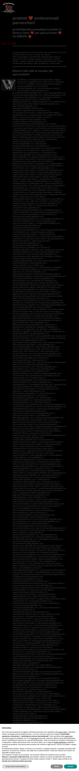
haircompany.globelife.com (24, 362)
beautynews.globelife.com (24, 155)
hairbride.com (39, 356)
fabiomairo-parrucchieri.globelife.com (50, 276)
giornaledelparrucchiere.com (25, 320)
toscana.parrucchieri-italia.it (48, 694)
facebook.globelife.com (44, 278)
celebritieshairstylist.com (23, 199)
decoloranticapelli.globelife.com (26, 243)
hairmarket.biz (60, 384)
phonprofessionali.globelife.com (26, 555)
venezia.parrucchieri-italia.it (24, 731)
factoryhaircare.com (21, 281)
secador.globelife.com (22, 638)
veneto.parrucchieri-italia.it (50, 729)
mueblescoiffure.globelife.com (25, 466)
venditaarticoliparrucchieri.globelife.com (30, 716)
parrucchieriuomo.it (21, 530)
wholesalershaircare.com (23, 751)
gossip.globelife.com (46, 336)
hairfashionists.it (38, 378)
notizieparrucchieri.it (50, 475)
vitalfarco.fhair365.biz (55, 745)
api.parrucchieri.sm (37, 115)
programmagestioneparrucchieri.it (27, 588)
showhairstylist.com (21, 645)
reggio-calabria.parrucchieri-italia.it (35, 597)
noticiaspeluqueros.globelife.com (45, 471)
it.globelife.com (43, 415)
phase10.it (41, 550)
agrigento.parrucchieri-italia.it (25, 99)
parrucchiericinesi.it (38, 513)
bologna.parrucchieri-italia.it (25, 166)
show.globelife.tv (53, 643)
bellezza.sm (58, 157)
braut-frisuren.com (20, 168)
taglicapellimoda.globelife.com (48, 667)
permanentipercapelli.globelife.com (28, 543)
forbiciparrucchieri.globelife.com (26, 296)
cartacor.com (52, 188)
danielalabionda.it (55, 239)
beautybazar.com (37, 148)
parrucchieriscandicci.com (24, 528)
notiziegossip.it (58, 473)
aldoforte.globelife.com (42, 102)
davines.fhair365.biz (21, 241)
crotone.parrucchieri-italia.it (51, 236)
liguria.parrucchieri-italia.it (24, 429)
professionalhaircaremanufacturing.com (30, 583)
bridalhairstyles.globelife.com (49, 170)
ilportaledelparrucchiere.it (24, 409)
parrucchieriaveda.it (44, 510)
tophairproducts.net (21, 687)
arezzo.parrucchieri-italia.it (31, 117)
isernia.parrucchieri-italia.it (24, 415)
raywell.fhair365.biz (46, 594)
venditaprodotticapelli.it (54, 725)
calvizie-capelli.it (49, 177)
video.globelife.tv (38, 738)
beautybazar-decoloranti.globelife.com (29, 142)
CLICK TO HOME (8, 44)
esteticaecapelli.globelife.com (25, 267)
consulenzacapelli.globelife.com (26, 225)
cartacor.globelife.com (41, 190)
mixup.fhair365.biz (20, 455)
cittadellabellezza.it (52, 210)
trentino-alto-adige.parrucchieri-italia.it (32, 699)
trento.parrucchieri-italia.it (47, 700)
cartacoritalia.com (20, 192)
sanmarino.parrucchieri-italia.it (44, 627)
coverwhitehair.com (21, 232)
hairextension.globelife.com (42, 369)
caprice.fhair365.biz (53, 183)
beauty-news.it (19, 139)
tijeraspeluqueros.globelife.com (26, 676)
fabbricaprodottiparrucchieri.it (47, 274)
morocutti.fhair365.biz (29, 464)
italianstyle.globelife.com (23, 418)
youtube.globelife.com (40, 756)
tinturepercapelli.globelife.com (50, 680)
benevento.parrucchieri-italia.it (50, 159)
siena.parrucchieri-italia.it (23, 650)
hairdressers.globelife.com (36, 365)
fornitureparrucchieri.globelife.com (34, 298)
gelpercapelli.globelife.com (24, 318)
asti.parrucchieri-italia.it (24, 128)
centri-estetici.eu (42, 199)
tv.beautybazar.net (33, 705)
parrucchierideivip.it (21, 517)
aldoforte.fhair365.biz (22, 102)
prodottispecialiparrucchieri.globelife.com (30, 581)
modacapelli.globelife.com (24, 460)
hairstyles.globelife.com (23, 400)
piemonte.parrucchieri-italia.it (25, 561)
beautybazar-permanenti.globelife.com (30, 145)
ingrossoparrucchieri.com (23, 413)
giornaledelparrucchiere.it (50, 320)
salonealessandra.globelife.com (47, 625)
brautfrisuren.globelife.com (41, 168)
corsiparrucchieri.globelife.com (26, 230)
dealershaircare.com (40, 241)
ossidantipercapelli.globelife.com (52, 488)
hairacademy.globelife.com (48, 353)
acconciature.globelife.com (54, 93)
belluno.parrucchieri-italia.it (24, 159)
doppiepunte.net (52, 250)
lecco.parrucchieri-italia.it (23, 426)
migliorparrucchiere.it (35, 451)
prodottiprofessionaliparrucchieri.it (27, 579)
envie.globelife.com (37, 263)
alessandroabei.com (49, 104)
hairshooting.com (47, 393)
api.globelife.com (20, 115)
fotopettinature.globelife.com (51, 303)
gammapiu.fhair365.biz (53, 314)
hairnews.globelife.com (48, 389)
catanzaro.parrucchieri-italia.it (32, 197)
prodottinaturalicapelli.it (31, 574)
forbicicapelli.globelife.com (47, 294)
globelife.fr (41, 327)
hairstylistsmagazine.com (55, 404)
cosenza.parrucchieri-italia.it (53, 230)
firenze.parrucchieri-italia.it (38, 292)
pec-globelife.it (36, 532)
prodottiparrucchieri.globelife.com (28, 577)
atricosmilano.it (59, 128)
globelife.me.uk (19, 329)
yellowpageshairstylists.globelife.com (28, 753)
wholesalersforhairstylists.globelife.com (29, 749)
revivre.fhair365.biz (51, 603)
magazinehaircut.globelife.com (52, 435)
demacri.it (45, 247)
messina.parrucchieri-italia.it (41, 448)
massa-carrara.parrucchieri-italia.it (27, 444)
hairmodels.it (18, 389)
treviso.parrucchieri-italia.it (24, 703)
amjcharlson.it (43, 110)
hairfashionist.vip (51, 376)
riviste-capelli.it (46, 614)
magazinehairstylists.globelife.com (28, 437)
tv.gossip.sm (30, 707)
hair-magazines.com (49, 351)
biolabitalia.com (42, 163)
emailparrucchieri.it (53, 256)
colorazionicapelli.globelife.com (26, 219)
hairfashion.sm (42, 371)
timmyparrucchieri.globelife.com (26, 678)
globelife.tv (55, 329)
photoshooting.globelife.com (25, 557)
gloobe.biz (37, 331)
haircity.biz (43, 358)
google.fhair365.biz (21, 334)
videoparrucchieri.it (50, 740)
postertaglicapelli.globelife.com (26, 570)
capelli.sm (57, 181)
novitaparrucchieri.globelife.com (26, 482)
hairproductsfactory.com (33, 391)
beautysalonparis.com (46, 155)
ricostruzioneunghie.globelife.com (27, 605)
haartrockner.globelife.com (24, 349)
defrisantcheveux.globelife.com (26, 247)
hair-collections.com (45, 349)
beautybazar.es (19, 150)
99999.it (31, 84)
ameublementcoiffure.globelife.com (28, 108)
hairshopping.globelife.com (24, 395)
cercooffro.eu (55, 201)
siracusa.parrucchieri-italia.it (48, 650)
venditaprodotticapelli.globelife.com (28, 725)
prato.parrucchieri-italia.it (23, 572)
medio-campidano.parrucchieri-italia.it (36, 446)
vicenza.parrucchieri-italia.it (49, 736)
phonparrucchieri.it (49, 552)
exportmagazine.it (50, 270)
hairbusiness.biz (54, 356)
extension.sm (18, 272)
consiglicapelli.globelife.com (48, 223)
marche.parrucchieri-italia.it (50, 442)
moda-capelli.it (55, 455)
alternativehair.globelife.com (25, 106)
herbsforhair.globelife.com (25, 407)
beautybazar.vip (49, 152)
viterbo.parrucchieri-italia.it (24, 747)
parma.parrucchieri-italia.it (24, 501)
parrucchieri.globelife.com (24, 508)
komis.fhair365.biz (20, 420)
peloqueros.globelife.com (23, 537)
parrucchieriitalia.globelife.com (46, 521)
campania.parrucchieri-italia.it (25, 179)
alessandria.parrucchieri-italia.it (26, 104)
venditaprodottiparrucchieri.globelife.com (30, 727)
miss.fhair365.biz (27, 453)
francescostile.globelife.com (25, 307)
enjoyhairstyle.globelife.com (25, 261)
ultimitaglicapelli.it (34, 709)
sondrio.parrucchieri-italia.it (24, 654)
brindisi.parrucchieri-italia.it (24, 172)
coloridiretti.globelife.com (23, 221)
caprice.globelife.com (22, 186)
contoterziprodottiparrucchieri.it (26, 228)
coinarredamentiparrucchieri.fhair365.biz (38, 214)
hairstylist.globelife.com (23, 402)
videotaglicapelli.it (47, 742)
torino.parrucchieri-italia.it (23, 694)
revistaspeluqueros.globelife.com (27, 603)
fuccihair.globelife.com (22, 314)
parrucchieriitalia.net (21, 524)
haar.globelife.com (46, 345)
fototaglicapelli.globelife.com (53, 305)
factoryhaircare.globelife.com (43, 281)
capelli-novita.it (26, 181)
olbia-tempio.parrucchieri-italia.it (26, 486)
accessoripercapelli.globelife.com (27, 93)
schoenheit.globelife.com (48, 632)
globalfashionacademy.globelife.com (28, 325)
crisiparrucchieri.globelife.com (25, 236)
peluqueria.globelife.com (46, 537)
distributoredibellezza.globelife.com (28, 250)
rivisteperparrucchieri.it (22, 619)
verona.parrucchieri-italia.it (48, 733)
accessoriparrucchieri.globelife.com (32, 91)
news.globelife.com (21, 471)
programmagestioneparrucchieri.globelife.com (32, 585)
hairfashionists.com (21, 378)
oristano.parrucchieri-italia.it (25, 488)
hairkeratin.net (59, 380)
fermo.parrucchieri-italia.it (52, 285)
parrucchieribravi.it (21, 513)
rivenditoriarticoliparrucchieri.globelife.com (31, 612)
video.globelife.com (21, 738)
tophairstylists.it (44, 691)
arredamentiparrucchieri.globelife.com (29, 119)
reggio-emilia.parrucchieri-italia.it (52, 599)
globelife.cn (50, 325)
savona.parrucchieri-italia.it (24, 632)
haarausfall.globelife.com (23, 347)
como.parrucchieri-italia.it (23, 223)
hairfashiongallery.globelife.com (47, 373)
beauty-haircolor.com (55, 137)
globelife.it (52, 327)
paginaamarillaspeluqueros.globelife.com (30, 495)
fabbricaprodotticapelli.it (23, 274)
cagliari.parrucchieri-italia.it (24, 175)
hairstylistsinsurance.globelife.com (27, 404)
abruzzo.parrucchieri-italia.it (48, 84)
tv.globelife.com (49, 705)
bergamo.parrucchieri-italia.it (25, 161)
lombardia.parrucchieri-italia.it (47, 431)
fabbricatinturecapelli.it (22, 276)
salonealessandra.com (22, 625)
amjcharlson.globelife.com (24, 110)
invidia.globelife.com (44, 413)
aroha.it (47, 117)
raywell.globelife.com (22, 596)
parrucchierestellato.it (22, 504)
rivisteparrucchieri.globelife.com (39, 616)
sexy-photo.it (24, 641)
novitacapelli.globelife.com (24, 479)
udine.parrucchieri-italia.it (48, 707)
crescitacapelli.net (46, 234)
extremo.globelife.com (35, 272)
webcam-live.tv (43, 747)
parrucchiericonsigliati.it (23, 515)
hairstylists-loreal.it (42, 402)
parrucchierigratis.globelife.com (47, 519)
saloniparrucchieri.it (21, 627)
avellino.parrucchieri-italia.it (54, 130)
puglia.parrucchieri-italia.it (54, 588)
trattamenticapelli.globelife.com (26, 698)
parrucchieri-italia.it (51, 506)
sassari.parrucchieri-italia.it (50, 630)
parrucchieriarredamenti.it (24, 510)
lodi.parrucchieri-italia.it (23, 431)
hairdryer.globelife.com (46, 367)
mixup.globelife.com (38, 455)
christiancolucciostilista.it (46, 205)
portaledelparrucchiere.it (30, 568)
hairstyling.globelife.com (44, 400)
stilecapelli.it (33, 663)
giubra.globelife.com (39, 323)
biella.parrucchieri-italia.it (23, 163)
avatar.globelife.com (22, 130)
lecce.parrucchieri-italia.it (46, 424)
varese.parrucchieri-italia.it (24, 714)
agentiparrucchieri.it (51, 97)
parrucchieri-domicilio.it (43, 504)
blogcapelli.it (56, 163)
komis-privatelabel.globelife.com (49, 418)
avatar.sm (37, 130)
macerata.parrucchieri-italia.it (25, 435)
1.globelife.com (34, 82)
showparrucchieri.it (21, 647)
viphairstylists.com (37, 745)
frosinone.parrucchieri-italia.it (48, 312)
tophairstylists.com (37, 689)
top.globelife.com (20, 685)
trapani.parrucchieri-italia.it (53, 696)
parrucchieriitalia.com (22, 521)
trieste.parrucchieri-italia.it (48, 703)
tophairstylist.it (37, 687)
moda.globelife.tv (35, 457)
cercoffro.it (43, 201)
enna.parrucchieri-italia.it (48, 261)
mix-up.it (39, 453)
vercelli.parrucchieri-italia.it (24, 733)
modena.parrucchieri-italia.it (49, 460)
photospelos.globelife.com (49, 557)
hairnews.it (17, 391)
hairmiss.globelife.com (23, 387)
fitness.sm (55, 292)
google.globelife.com (40, 334)
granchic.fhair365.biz (22, 338)
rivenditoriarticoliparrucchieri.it (25, 614)
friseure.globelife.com (22, 309)
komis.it (52, 420)
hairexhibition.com (20, 369)
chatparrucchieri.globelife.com (26, 203)
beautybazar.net (19, 152)
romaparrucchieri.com (22, 621)
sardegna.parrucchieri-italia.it (25, 630)
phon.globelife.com (56, 550)
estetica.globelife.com (22, 265)
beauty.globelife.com (36, 139)
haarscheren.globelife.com (47, 347)
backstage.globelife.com (24, 133)
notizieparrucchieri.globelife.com (27, 475)
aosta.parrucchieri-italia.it (48, 113)
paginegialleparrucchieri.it (24, 499)
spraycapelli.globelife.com (24, 658)
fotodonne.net (31, 303)
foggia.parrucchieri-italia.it (24, 294)
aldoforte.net (59, 102)
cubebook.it (18, 239)
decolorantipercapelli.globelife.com (27, 245)
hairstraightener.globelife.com (25, 398)
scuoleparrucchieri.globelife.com (46, 636)
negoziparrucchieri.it (43, 468)
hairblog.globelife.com (22, 356)
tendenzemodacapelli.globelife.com (28, 672)
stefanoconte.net (44, 661)
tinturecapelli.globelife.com (24, 680)
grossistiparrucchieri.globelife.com (27, 342)
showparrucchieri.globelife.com (44, 645)
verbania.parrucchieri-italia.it (50, 731)
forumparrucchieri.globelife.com (26, 300)
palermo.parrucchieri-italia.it (48, 499)
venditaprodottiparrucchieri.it (25, 729)
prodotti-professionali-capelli (40, 80)
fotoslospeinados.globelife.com (26, 305)
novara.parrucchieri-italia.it (45, 477)
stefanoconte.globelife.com (24, 661)
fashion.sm (35, 285)
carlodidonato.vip (20, 188)
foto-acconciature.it (49, 300)
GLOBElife (21, 80)
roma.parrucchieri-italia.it (44, 619)
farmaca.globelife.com (48, 283)
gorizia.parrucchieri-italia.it (24, 336)
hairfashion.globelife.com (23, 371)
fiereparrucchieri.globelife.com (26, 289)
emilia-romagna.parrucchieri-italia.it (28, 258)
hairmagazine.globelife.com (40, 384)
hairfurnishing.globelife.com (24, 380)
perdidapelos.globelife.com (50, 539)
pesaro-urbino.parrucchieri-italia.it (27, 548)
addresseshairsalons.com (54, 95)
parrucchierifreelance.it (22, 519)
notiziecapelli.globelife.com (38, 473)
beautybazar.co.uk (20, 148)
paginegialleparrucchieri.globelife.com (29, 497)
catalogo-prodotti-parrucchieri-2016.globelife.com (37, 193)
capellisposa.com (36, 183)
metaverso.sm (19, 451)
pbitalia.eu (24, 532)
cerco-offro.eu (57, 199)
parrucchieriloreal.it (40, 524)
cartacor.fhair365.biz (21, 190)
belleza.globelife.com (22, 157)
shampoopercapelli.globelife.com (46, 641)
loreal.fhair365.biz (20, 433)
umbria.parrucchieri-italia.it (54, 709)
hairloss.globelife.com (41, 382)
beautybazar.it (47, 150)
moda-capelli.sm (20, 457)
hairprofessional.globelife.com (25, 393)
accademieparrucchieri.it (48, 88)
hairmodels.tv (31, 389)
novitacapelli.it (43, 479)
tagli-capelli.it (46, 665)
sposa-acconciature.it (43, 656)
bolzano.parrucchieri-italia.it (50, 166)
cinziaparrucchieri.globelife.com (26, 208)
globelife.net (32, 329)
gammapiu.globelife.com (23, 316)
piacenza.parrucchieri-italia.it (25, 559)
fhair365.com (54, 287)
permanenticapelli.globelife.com (26, 541)
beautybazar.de (53, 148)
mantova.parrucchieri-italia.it (25, 442)
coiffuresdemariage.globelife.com (48, 212)
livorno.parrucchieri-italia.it (47, 429)
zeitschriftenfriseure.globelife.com (27, 758)
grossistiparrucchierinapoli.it (25, 345)
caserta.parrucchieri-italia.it (41, 192)
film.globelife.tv (19, 292)
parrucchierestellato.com (47, 501)
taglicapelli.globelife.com (23, 667)
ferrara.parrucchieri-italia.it (24, 287)
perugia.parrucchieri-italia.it (49, 546)
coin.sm (16, 214)
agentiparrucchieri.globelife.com (27, 97)
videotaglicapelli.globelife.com (25, 742)
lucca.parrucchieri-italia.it (40, 433)
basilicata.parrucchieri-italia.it (32, 137)
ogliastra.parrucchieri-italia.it (48, 484)
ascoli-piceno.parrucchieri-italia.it (52, 126)
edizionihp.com (19, 254)
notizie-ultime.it (19, 473)
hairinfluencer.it (44, 380)
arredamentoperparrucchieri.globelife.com (31, 124)
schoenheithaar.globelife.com (25, 634)
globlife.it (28, 331)
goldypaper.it (58, 331)
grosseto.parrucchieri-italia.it (44, 338)
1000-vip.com (48, 82)
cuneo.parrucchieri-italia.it (35, 239)
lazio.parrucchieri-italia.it (23, 424)
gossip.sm (60, 336)
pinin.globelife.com (37, 563)
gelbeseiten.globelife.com (46, 316)
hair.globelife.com (20, 353)
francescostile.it (45, 307)
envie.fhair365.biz (20, 263)
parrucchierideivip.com (44, 515)
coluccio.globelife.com (45, 221)
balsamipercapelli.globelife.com (49, 133)
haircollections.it (39, 360)
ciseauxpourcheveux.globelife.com (27, 210)
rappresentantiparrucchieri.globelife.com (30, 592)
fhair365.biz (42, 287)
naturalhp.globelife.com (23, 468)
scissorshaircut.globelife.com (51, 634)
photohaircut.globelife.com (53, 555)
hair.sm (32, 353)
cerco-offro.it (18, 201)
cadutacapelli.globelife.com (49, 172)
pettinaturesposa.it (28, 550)
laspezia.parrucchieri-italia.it (25, 422)
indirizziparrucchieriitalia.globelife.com (29, 411)
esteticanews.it (46, 267)
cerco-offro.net (31, 201)
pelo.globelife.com (49, 535)
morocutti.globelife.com (50, 464)
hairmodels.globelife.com (45, 387)
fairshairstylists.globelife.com (25, 283)
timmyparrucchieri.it (50, 678)
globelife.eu (31, 327)
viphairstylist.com (20, 745)
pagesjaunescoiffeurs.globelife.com (35, 493)
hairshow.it (42, 395)
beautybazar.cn (42, 146)
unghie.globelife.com (23, 711)
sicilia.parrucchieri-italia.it (41, 647)
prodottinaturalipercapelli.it (54, 574)
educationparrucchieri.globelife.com (28, 256)
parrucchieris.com (44, 526)
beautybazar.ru (34, 152)
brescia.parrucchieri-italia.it (24, 170)
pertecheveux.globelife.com (24, 546)
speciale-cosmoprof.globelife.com (51, 654)
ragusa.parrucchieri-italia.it (41, 590)
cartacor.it (56, 190)
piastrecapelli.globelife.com (50, 559)
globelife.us (17, 331)
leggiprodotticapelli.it (44, 426)
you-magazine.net (54, 753)
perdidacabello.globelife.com (25, 539)
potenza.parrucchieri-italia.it (53, 570)
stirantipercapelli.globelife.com (26, 665)
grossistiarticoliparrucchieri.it (32, 340)
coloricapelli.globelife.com (52, 219)
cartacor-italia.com (37, 188)
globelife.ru (44, 329)
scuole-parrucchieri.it (22, 636)
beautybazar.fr (33, 150)
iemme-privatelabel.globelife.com (52, 407)
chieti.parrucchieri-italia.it (23, 205)
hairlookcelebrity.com (22, 382)
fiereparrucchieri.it (48, 289)
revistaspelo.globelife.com (40, 601)
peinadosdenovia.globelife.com (26, 535)
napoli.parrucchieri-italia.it (51, 466)
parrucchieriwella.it (39, 530)
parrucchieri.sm (43, 508)
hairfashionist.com (20, 376)
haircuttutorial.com (45, 362)
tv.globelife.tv (18, 707)
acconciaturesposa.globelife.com (28, 95)
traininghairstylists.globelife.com (26, 696)
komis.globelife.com (38, 420)
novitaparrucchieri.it (50, 482)
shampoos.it (18, 643)
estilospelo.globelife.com (30, 270)
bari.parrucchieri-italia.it (23, 135)
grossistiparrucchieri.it (53, 342)
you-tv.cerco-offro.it (21, 756)
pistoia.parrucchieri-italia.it (31, 566)
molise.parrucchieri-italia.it (24, 462)
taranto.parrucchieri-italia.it (24, 669)
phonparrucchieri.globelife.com (26, 552)
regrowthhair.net (21, 601)
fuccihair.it (37, 314)
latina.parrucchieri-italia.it (49, 422)
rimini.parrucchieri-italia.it (23, 610)
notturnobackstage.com (23, 477)
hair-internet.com (31, 351)
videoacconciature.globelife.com (26, 740)
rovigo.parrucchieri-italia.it (44, 621)
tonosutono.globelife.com (23, 683)
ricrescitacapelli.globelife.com (25, 608)
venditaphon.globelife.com (24, 720)
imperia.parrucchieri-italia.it (48, 409)
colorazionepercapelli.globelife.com (28, 217)
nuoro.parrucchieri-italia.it (24, 484)
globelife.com (18, 327)
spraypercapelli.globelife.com (49, 658)
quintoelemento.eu (21, 590)
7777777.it (21, 84)
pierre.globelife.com (47, 561)
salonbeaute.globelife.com (48, 623)
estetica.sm (38, 265)
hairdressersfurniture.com (24, 367)
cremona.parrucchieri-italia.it (25, 234)
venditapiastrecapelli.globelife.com (27, 722)
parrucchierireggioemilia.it (24, 526)
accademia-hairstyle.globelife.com (33, 87)
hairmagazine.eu (20, 384)
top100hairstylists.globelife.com (42, 685)
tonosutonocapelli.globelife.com (49, 683)
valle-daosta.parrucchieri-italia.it (47, 711)
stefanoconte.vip (20, 663)
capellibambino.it (20, 183)
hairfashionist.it (36, 376)
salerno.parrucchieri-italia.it (24, 623)
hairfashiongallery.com (22, 373)
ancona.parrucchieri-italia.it (24, 113)
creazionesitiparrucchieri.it (42, 232)
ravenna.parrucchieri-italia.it (25, 594)
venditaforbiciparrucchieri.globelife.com (29, 718)
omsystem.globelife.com (52, 486)
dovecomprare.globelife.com (46, 252)
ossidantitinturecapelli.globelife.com (29, 490)
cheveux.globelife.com (49, 203)
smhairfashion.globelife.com (38, 652)
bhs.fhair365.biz (46, 161)
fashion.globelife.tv (21, 285)
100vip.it (59, 82)
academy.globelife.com (27, 86)
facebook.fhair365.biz (23, 278)
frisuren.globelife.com (42, 309)
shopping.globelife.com (35, 643)
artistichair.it (31, 126)
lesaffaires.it (60, 426)
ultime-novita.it (19, 709)
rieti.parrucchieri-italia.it (50, 608)
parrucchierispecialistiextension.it (51, 528)
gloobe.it (47, 331)
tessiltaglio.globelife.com (52, 674)
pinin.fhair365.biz (20, 563)
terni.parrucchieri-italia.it (30, 674)
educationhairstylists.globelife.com (42, 254)
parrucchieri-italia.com (31, 506)
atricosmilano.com (43, 128)
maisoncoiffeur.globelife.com (25, 440)
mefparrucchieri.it (20, 448)
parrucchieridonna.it (39, 517)
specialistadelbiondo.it (23, 656)
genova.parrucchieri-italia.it (48, 318)
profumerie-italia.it (56, 583)
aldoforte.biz (44, 99)
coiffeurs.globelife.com (22, 212)
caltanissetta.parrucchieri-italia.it (26, 177)
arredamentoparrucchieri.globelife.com (29, 122)
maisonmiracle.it (46, 440)
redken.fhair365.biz (40, 596)
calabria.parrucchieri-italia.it (49, 175)
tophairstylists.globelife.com (25, 691)
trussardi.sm (18, 705)
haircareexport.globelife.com (25, 358)
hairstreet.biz (45, 398)
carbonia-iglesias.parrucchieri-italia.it (48, 186)
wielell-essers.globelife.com (48, 751)
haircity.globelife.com (22, 360)
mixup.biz (49, 453)
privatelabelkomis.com (45, 572)
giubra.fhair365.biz (21, 323)
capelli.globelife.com (43, 181)
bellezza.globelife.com (42, 157)
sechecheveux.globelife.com (45, 638)
